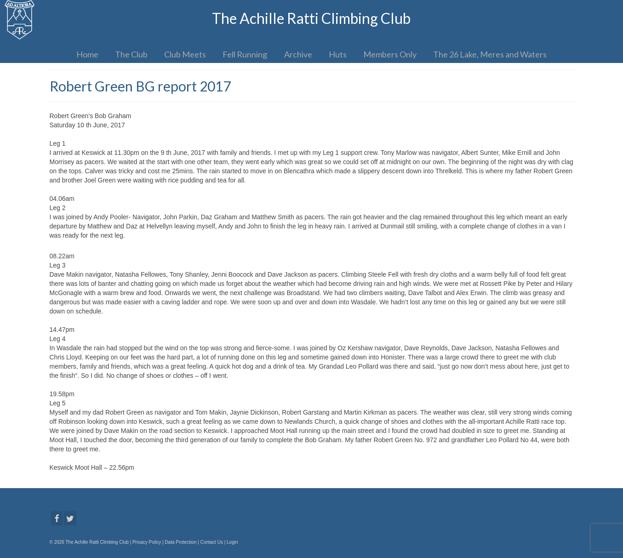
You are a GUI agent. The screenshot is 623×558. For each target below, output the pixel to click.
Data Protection (180, 542)
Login (232, 542)
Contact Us (211, 542)
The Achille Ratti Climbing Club (311, 18)
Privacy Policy (146, 542)
